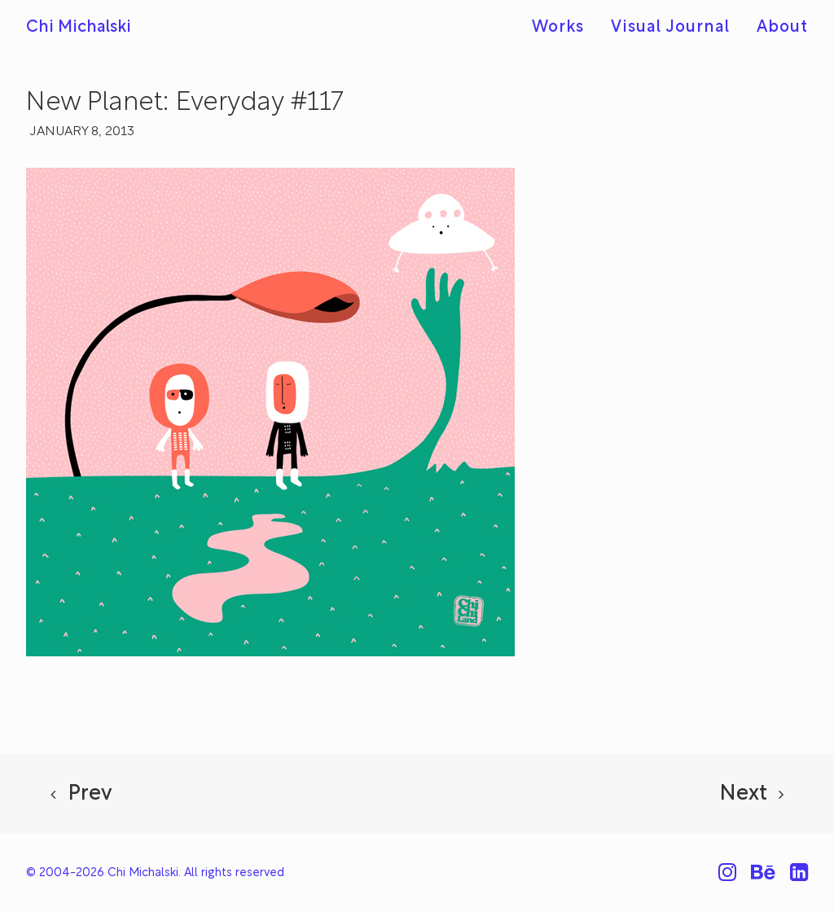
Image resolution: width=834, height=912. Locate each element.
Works (558, 28)
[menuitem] (563, 27)
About (782, 28)
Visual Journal (670, 28)
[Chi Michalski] (78, 28)
